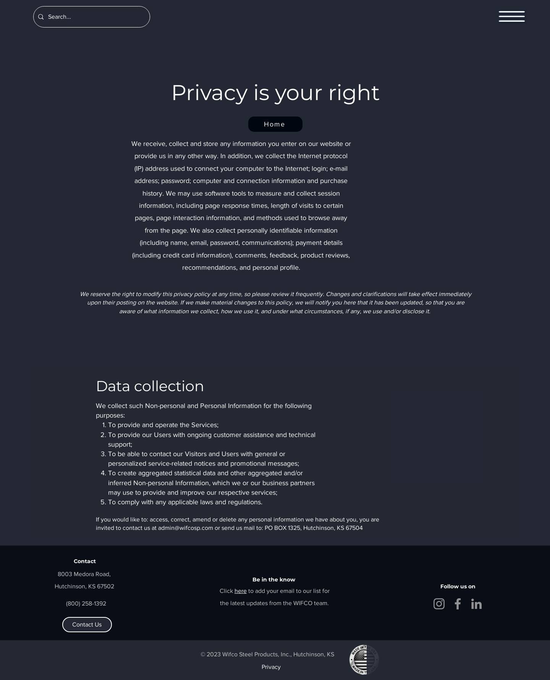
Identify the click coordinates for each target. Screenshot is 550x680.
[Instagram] (439, 603)
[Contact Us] (87, 624)
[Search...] (91, 16)
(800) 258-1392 (86, 603)
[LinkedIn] (476, 603)
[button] (512, 16)
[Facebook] (457, 603)
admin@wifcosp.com (185, 528)
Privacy (271, 667)
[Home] (275, 124)
